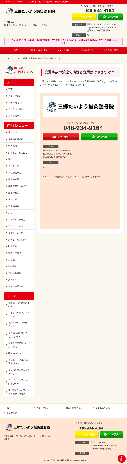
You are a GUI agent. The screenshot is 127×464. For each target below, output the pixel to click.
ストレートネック (16, 226)
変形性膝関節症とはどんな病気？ (19, 345)
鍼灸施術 (12, 146)
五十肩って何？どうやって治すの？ (19, 315)
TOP (16, 50)
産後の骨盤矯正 (15, 139)
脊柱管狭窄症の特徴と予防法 (19, 325)
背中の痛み (13, 206)
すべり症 (12, 199)
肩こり (11, 213)
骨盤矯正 (12, 132)
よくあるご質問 (110, 50)
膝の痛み (12, 266)
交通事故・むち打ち (17, 152)
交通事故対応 (87, 50)
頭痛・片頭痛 (14, 253)
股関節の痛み (14, 273)
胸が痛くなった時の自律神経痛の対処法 (19, 392)
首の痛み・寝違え (16, 219)
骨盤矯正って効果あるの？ (19, 305)
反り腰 (11, 259)
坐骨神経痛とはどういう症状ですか (19, 335)
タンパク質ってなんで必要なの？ (19, 372)
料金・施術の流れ (39, 50)
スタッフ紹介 (63, 50)
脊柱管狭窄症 (14, 173)
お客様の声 (13, 116)
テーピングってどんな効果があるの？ (19, 382)
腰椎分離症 (13, 193)
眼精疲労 (12, 246)
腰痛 (10, 159)
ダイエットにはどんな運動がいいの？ (19, 362)
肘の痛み (12, 280)
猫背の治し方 (14, 353)
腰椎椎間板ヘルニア (17, 186)
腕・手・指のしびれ (17, 239)
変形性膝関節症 (15, 286)
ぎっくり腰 (13, 166)
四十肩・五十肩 (15, 233)
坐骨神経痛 (13, 179)
